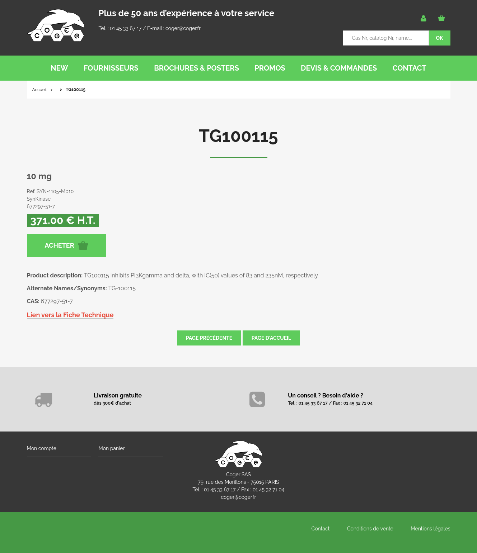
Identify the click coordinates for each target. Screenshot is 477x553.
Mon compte (41, 448)
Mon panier (111, 448)
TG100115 (238, 136)
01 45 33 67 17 (125, 28)
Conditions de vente (370, 528)
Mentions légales (430, 528)
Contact (321, 528)
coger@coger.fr (183, 28)
